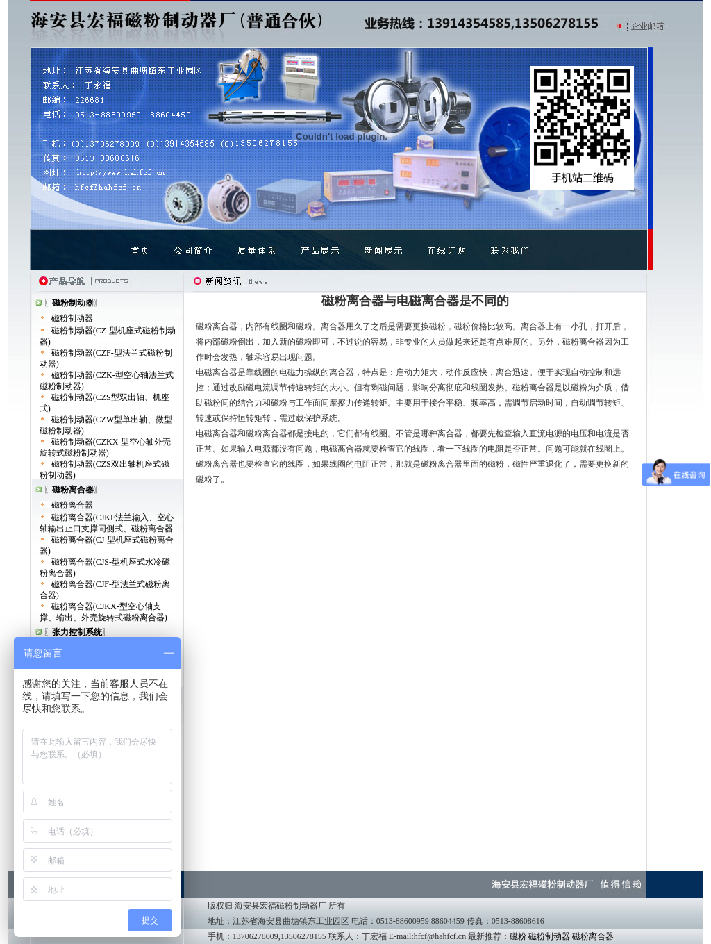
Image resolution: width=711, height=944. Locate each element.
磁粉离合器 (72, 505)
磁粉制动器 (72, 318)
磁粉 (518, 936)
